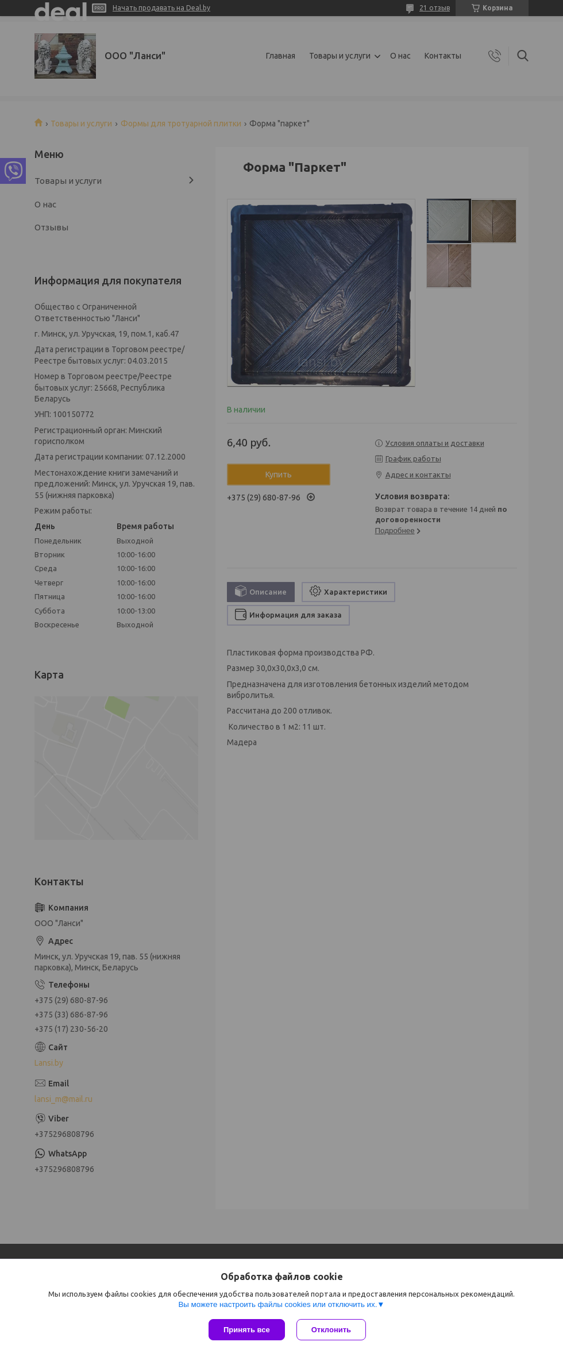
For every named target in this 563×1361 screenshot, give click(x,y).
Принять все (246, 1329)
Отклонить (331, 1329)
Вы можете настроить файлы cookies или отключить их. (277, 1304)
